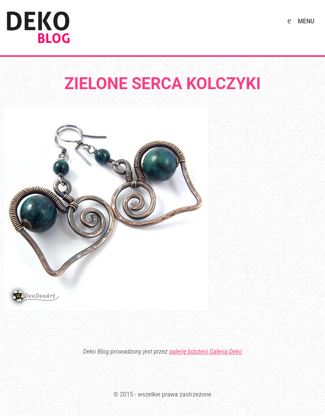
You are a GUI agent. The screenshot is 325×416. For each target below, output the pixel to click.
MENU (306, 21)
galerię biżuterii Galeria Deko (205, 351)
